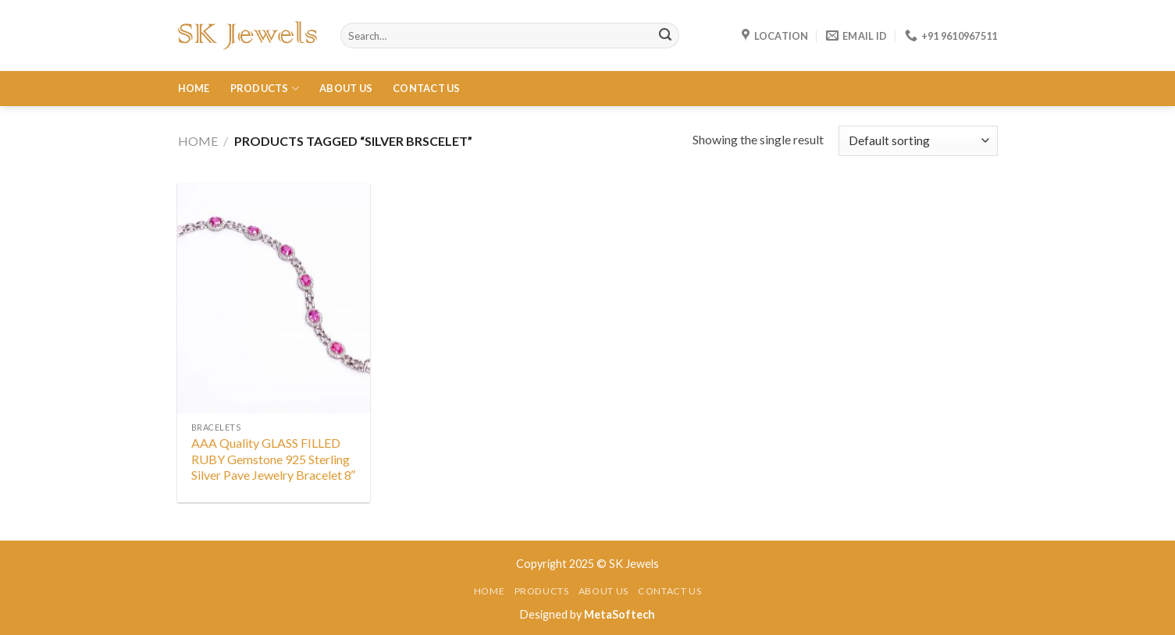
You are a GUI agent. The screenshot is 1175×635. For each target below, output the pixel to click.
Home (194, 88)
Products (265, 88)
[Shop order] (918, 141)
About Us (345, 88)
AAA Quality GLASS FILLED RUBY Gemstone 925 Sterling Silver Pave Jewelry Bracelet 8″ (273, 459)
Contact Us (427, 88)
